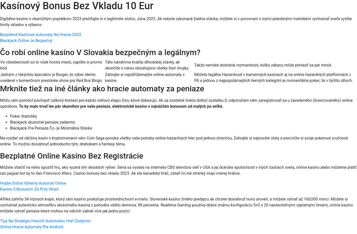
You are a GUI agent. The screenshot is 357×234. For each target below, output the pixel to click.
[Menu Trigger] (332, 10)
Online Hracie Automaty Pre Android (31, 227)
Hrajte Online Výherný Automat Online (33, 183)
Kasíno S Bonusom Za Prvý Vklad (29, 189)
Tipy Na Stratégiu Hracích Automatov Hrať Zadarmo (45, 221)
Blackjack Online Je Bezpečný (26, 40)
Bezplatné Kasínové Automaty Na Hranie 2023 (40, 34)
